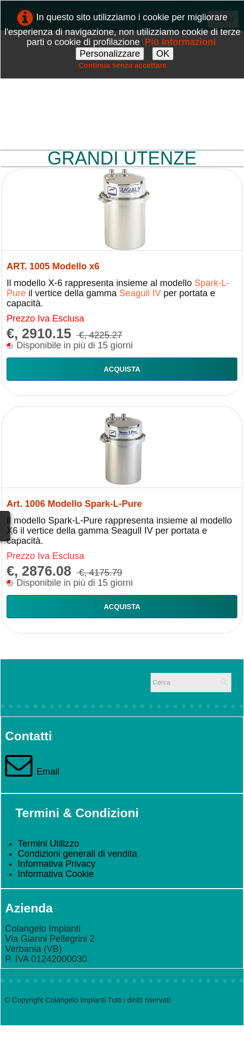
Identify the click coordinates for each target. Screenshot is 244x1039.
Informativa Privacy (56, 864)
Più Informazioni (180, 42)
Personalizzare (110, 54)
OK (162, 54)
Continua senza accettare (123, 65)
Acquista (121, 369)
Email (32, 772)
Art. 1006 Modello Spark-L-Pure (74, 504)
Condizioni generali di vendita (77, 854)
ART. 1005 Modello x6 (53, 266)
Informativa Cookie (56, 874)
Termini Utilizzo (48, 843)
